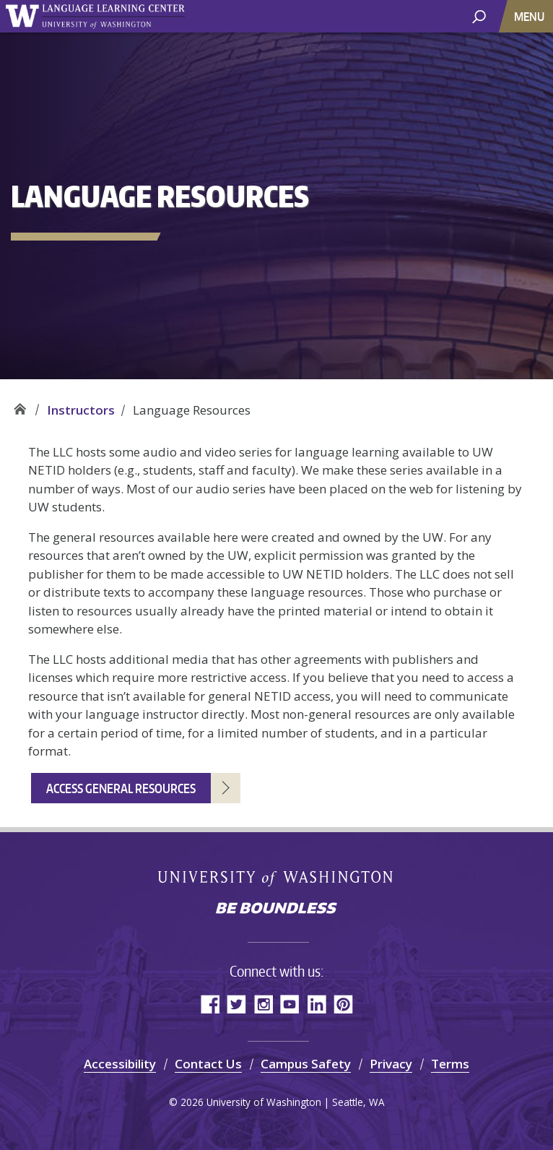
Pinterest (343, 1003)
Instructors (81, 410)
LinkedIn (316, 1003)
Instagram (263, 1003)
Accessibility (120, 1063)
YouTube (290, 1003)
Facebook (209, 1003)
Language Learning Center (20, 405)
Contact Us (208, 1063)
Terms (450, 1063)
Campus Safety (306, 1063)
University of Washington (277, 877)
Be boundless (276, 909)
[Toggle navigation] (530, 16)
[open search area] (479, 15)
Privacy (391, 1063)
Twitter (236, 1003)
